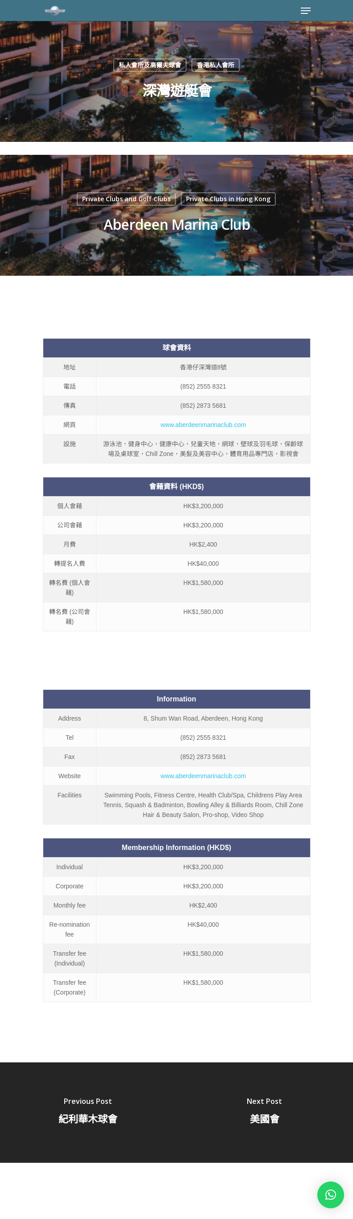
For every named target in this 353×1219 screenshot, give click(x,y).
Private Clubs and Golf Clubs (126, 199)
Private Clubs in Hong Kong (228, 199)
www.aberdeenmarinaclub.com (203, 424)
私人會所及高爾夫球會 (150, 65)
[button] (330, 1195)
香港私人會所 (215, 65)
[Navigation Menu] (306, 10)
